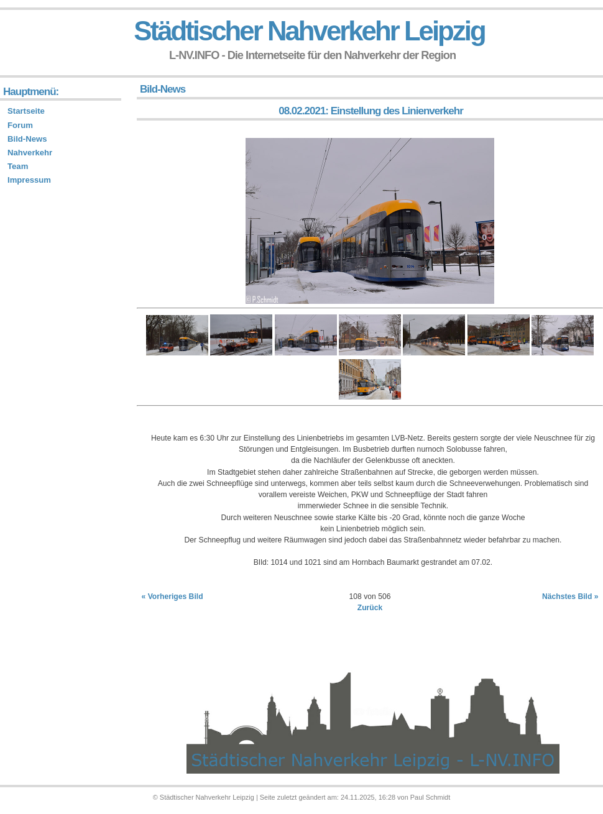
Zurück (370, 607)
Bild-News (27, 139)
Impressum (29, 180)
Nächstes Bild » (570, 596)
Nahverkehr (29, 152)
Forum (20, 125)
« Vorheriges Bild (172, 596)
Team (17, 166)
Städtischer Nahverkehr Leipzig (309, 31)
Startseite (26, 111)
